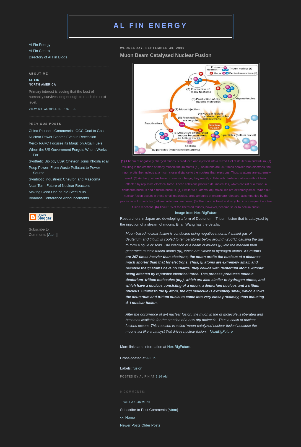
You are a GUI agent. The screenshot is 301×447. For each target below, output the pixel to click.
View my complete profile (53, 108)
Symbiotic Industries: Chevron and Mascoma (64, 179)
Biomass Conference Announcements (59, 198)
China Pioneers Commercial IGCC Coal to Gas (66, 131)
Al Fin (150, 358)
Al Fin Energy (150, 25)
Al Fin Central (40, 51)
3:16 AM (162, 376)
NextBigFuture (221, 331)
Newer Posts (130, 425)
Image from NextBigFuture (196, 213)
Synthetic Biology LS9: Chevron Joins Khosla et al (68, 161)
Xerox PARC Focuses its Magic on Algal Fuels (65, 143)
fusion (137, 368)
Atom (173, 410)
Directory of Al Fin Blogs (48, 57)
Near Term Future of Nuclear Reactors (59, 186)
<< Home (127, 417)
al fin (34, 80)
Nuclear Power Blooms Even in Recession (62, 137)
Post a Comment (136, 402)
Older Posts (150, 425)
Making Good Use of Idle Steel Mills (57, 192)
